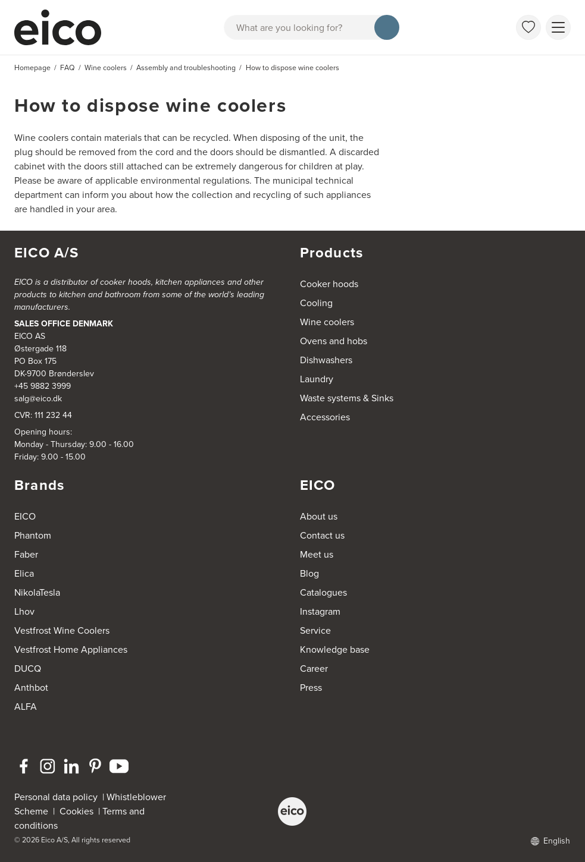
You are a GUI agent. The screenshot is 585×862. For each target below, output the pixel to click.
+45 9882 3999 (42, 386)
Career (314, 668)
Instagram (320, 611)
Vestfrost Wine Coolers (62, 630)
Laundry (316, 379)
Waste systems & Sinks (346, 398)
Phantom (32, 535)
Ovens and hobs (333, 341)
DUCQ (27, 668)
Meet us (316, 554)
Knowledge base (335, 649)
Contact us (322, 535)
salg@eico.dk (38, 398)
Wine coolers (327, 322)
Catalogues (323, 592)
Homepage (32, 67)
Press (311, 687)
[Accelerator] (63, 27)
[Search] (386, 27)
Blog (309, 573)
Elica (24, 573)
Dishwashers (326, 360)
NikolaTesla (37, 592)
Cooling (316, 303)
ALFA (25, 706)
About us (318, 516)
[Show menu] (558, 27)
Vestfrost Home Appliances (70, 649)
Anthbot (31, 687)
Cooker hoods (329, 284)
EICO (25, 516)
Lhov (24, 611)
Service (315, 630)
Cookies (79, 811)
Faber (26, 554)
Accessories (325, 417)
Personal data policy (56, 797)
